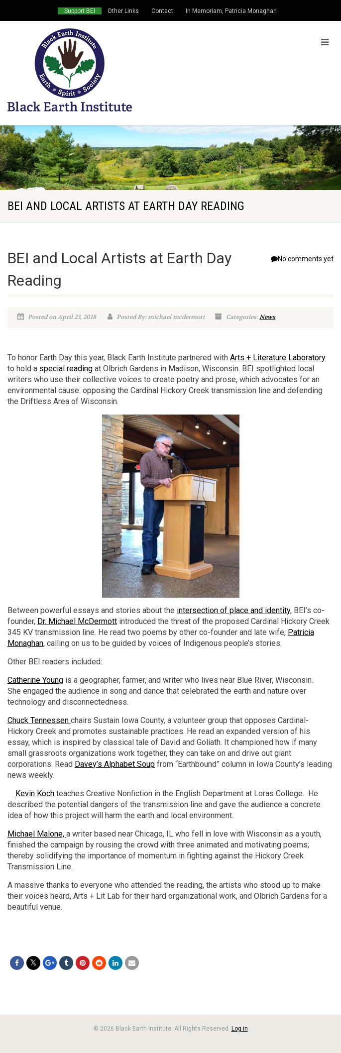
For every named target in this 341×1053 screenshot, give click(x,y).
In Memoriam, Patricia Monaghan (231, 10)
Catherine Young (35, 680)
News (267, 317)
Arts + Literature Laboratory (278, 357)
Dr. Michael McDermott (77, 621)
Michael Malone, (36, 834)
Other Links (123, 10)
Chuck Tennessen (39, 720)
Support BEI (79, 10)
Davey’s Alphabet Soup (115, 764)
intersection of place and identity (233, 610)
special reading (66, 368)
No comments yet (302, 259)
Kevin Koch (35, 793)
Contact (162, 10)
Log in (239, 1028)
